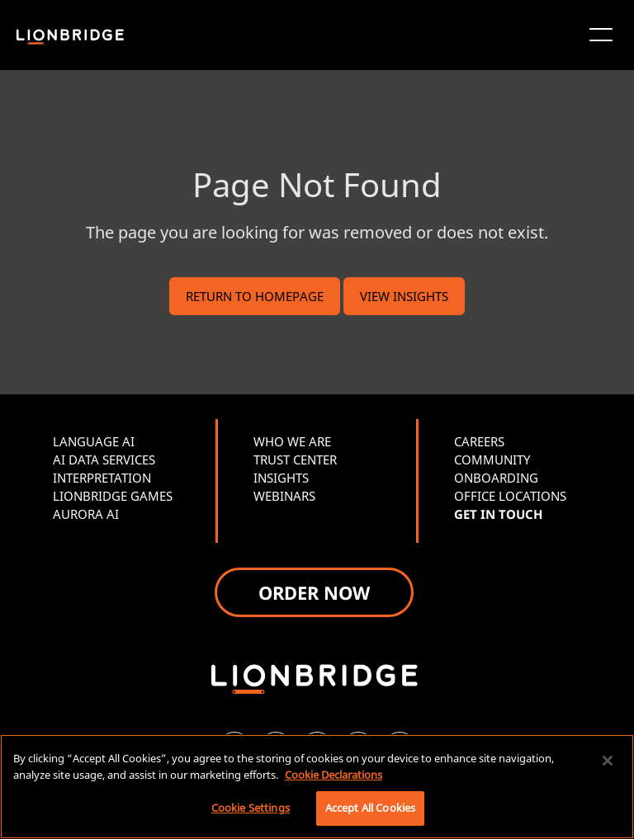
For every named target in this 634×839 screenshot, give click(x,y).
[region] (317, 786)
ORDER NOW (314, 592)
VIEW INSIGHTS (404, 296)
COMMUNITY (492, 459)
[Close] (607, 760)
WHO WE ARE (292, 441)
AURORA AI (86, 514)
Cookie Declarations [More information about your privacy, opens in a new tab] (333, 774)
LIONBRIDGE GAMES (113, 496)
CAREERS (479, 441)
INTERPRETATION (102, 477)
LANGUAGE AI (94, 441)
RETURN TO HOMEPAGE (255, 296)
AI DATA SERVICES (104, 459)
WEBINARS (284, 496)
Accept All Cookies (370, 807)
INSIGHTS (281, 477)
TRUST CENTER (295, 459)
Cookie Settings (250, 807)
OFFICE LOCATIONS (510, 496)
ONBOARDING (496, 477)
